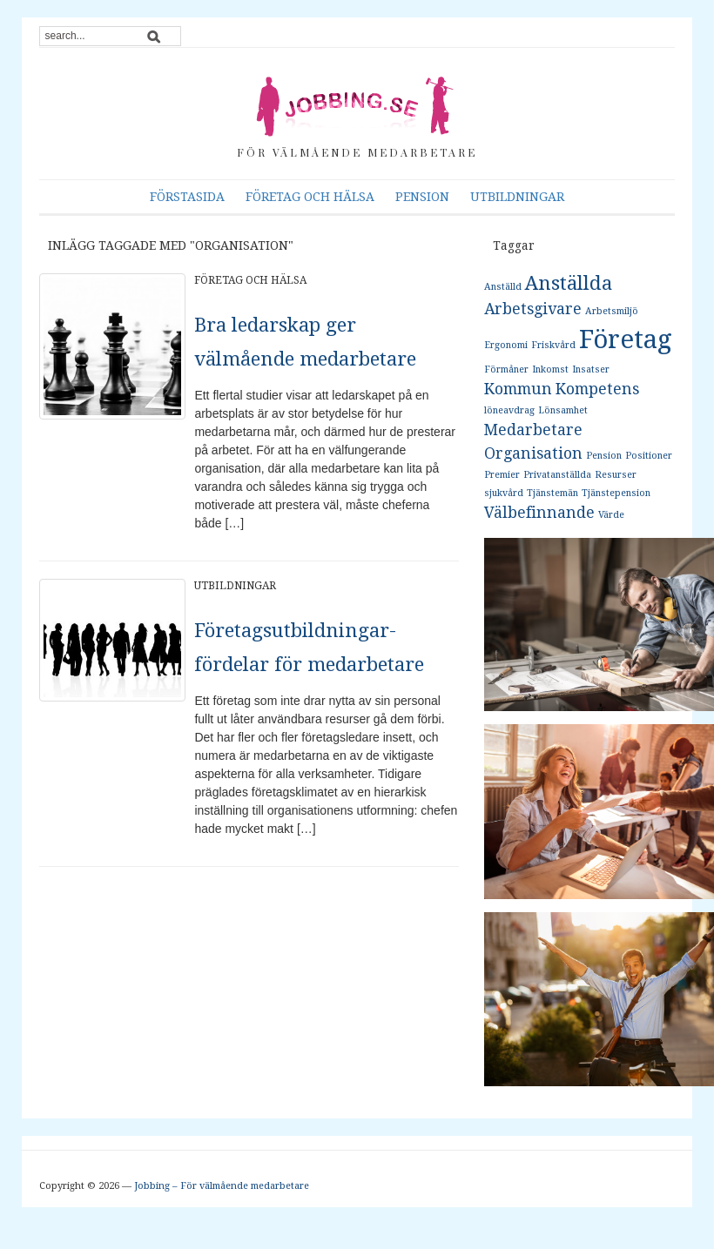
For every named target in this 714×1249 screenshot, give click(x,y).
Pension (422, 197)
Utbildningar (517, 197)
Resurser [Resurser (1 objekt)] (616, 474)
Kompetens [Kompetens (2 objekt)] (597, 389)
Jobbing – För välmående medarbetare (221, 1186)
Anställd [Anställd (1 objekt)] (503, 286)
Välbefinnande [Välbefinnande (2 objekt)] (539, 512)
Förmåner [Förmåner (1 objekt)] (506, 369)
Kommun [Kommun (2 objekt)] (518, 389)
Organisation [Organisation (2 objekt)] (533, 453)
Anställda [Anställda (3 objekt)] (568, 283)
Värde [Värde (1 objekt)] (611, 514)
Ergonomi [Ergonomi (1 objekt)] (506, 345)
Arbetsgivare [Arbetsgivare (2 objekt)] (533, 309)
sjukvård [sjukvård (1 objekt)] (503, 493)
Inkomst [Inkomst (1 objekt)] (550, 369)
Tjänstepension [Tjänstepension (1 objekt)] (616, 493)
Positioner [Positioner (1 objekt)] (648, 455)
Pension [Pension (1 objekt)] (604, 455)
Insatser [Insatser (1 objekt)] (591, 369)
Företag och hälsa (310, 197)
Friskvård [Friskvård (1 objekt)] (553, 345)
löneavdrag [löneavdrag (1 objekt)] (509, 410)
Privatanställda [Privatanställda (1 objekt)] (557, 474)
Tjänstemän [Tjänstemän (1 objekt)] (552, 493)
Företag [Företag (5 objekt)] (625, 339)
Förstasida (187, 197)
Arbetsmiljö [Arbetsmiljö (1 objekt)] (611, 311)
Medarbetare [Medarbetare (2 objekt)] (533, 430)
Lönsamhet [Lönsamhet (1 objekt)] (563, 410)
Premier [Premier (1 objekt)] (502, 474)
